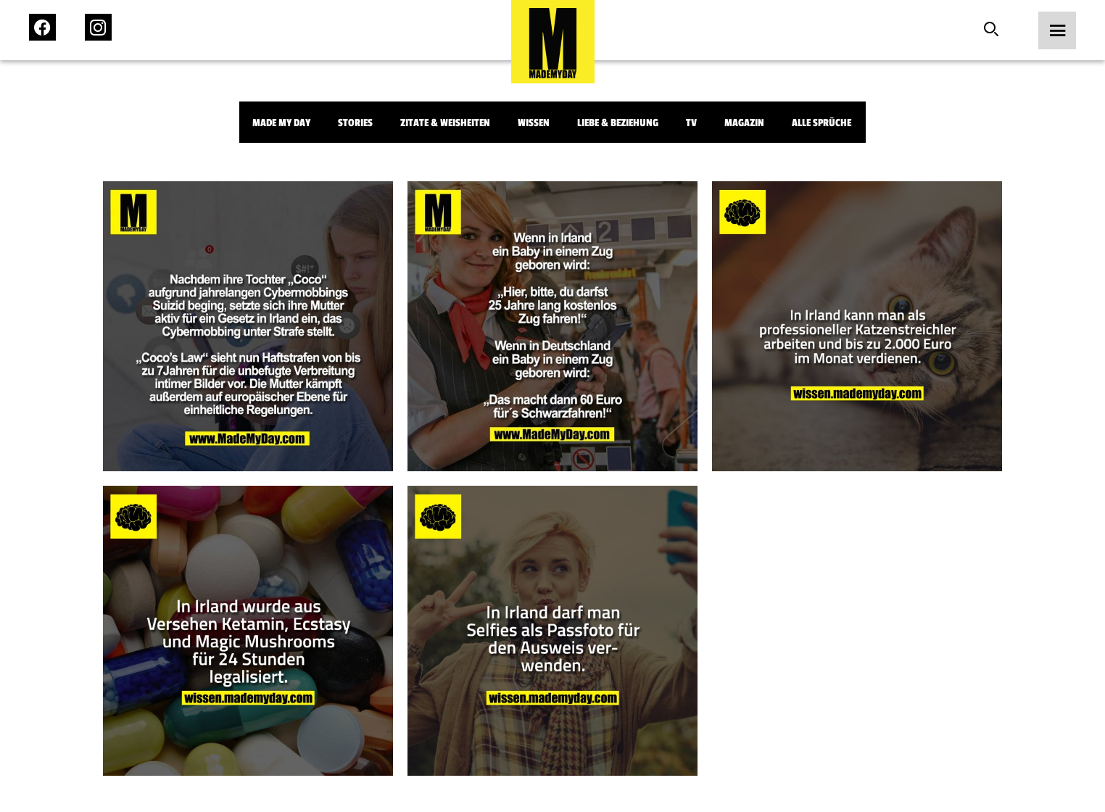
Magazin (744, 123)
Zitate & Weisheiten (445, 123)
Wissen (534, 123)
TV (691, 123)
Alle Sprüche (821, 123)
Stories (355, 123)
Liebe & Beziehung (617, 123)
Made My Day (281, 123)
